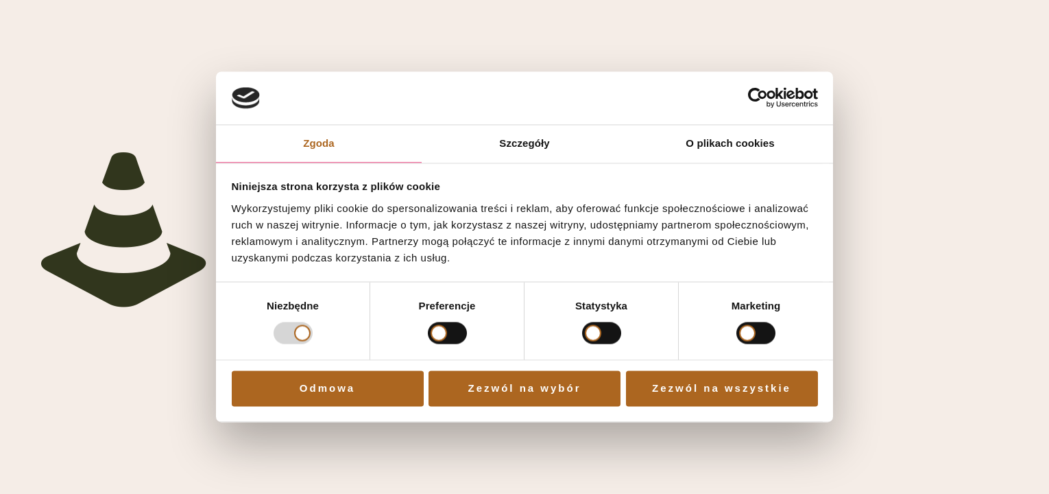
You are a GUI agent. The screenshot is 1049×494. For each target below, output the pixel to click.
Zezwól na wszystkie (721, 388)
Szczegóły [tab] (524, 143)
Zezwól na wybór (524, 388)
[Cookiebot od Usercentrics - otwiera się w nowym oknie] (758, 98)
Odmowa (327, 388)
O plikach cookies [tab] (730, 143)
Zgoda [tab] (319, 143)
